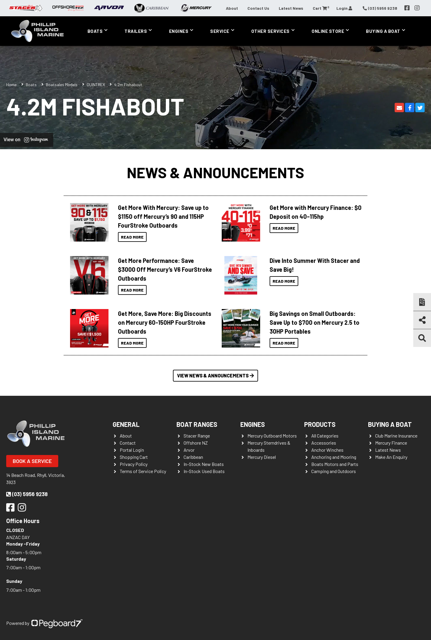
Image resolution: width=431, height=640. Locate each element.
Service (219, 31)
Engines (179, 31)
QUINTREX (96, 84)
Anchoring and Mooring (333, 457)
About (232, 8)
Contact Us (258, 8)
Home (11, 84)
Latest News (291, 8)
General (126, 424)
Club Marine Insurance (396, 435)
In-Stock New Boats (204, 464)
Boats (95, 31)
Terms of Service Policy (143, 471)
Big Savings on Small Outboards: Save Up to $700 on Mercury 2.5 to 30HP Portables (314, 322)
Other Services (270, 31)
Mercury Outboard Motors (272, 435)
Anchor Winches (327, 450)
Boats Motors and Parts (334, 464)
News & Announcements (215, 172)
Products (320, 424)
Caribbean (193, 457)
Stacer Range (197, 435)
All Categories (324, 435)
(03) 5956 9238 (27, 494)
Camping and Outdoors (333, 471)
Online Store (328, 31)
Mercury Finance (391, 443)
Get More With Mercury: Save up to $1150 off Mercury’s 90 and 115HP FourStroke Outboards (163, 216)
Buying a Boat (383, 31)
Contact (128, 443)
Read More (132, 236)
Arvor (189, 450)
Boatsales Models (61, 84)
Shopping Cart (134, 457)
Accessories (323, 443)
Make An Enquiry (391, 457)
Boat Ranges (196, 424)
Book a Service (32, 461)
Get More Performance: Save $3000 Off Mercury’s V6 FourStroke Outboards (165, 269)
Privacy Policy (134, 464)
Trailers (135, 31)
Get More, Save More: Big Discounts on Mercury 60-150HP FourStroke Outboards (164, 322)
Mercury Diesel (261, 457)
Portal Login (132, 450)
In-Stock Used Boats (204, 471)
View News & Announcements (215, 375)
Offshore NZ (196, 443)
